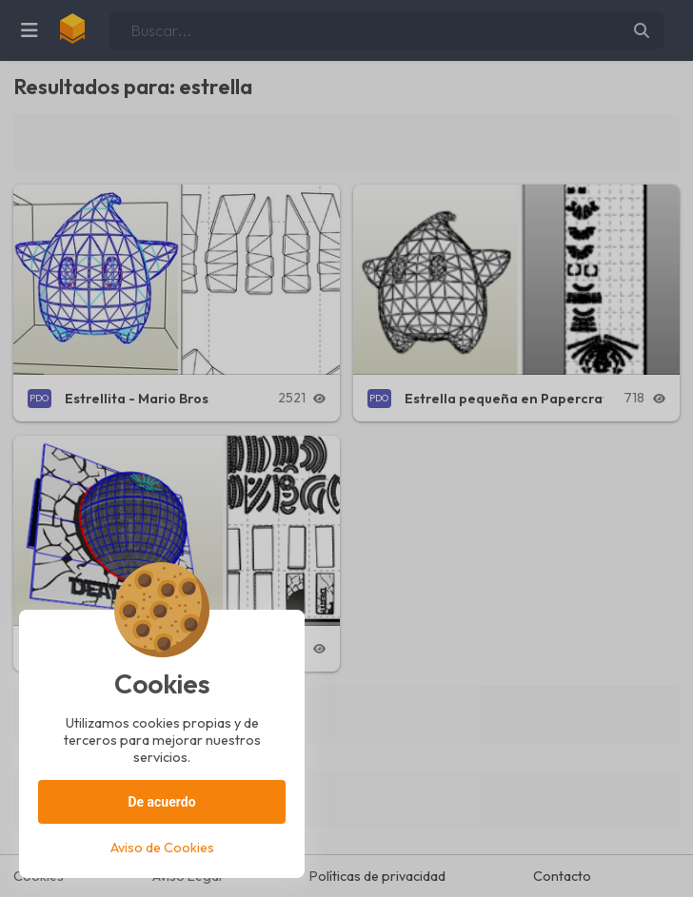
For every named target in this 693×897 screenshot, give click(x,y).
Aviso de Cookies (162, 847)
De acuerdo (161, 801)
